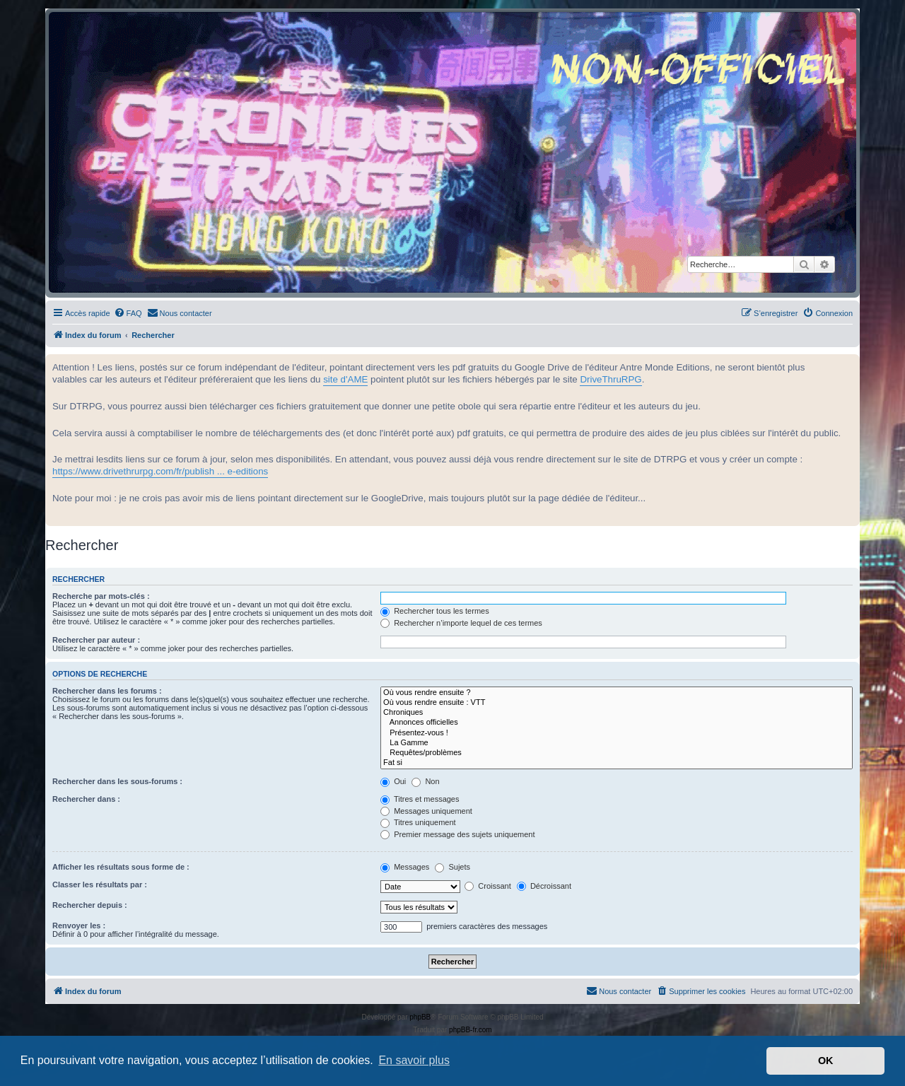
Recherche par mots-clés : (101, 596)
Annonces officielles (616, 723)
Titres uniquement (418, 822)
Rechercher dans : (86, 799)
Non (425, 781)
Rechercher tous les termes (434, 611)
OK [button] (826, 1060)
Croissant (488, 886)
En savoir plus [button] (414, 1060)
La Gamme (616, 743)
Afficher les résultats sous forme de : (120, 867)
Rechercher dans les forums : (107, 691)
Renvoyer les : (78, 925)
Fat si (616, 763)
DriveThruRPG (610, 379)
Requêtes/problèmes (616, 753)
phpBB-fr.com (470, 1030)
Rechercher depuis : (89, 905)
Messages (404, 867)
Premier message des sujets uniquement (457, 834)
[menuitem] (128, 313)
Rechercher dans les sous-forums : (117, 781)
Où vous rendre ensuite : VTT (616, 703)
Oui (393, 781)
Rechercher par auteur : (96, 640)
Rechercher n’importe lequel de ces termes (461, 623)
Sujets (452, 867)
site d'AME (345, 379)
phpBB (420, 1017)
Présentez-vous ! (616, 733)
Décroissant (544, 886)
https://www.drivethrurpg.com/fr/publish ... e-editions (160, 471)
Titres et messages (419, 799)
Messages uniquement (426, 811)
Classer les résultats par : (99, 884)
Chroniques (616, 713)
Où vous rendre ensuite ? (616, 693)
